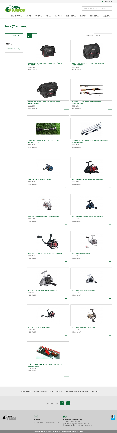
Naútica (83, 16)
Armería (38, 16)
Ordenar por (98, 35)
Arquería (106, 16)
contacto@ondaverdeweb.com (46, 422)
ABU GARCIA (12, 49)
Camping (58, 16)
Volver (14, 36)
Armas (28, 16)
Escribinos (107, 2)
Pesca (48, 16)
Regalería (94, 16)
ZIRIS (80, 431)
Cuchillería (71, 16)
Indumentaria (16, 16)
